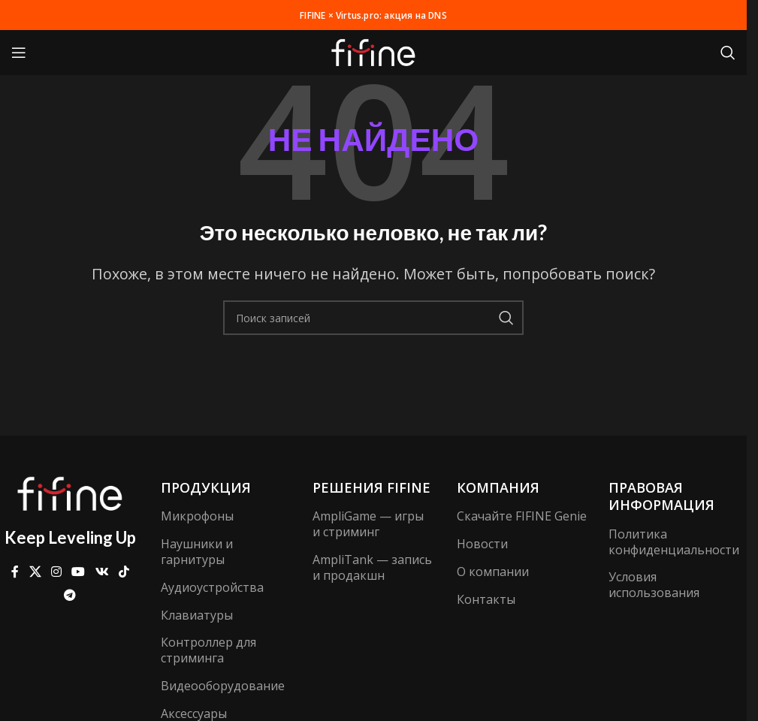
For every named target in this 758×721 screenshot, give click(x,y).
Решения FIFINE (371, 487)
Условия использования (654, 585)
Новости (482, 543)
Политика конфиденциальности (674, 542)
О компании (493, 571)
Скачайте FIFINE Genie (522, 516)
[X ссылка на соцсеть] (35, 572)
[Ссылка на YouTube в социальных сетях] (78, 572)
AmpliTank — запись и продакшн (372, 567)
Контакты (486, 599)
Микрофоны (197, 516)
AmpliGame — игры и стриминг (368, 524)
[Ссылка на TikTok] (123, 572)
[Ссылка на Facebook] (15, 572)
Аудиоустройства (212, 587)
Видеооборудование (221, 685)
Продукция (206, 487)
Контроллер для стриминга (208, 650)
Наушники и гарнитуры (197, 551)
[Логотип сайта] (373, 51)
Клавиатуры (197, 615)
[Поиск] (728, 53)
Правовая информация (661, 496)
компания (498, 487)
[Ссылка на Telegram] (70, 595)
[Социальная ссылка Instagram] (56, 572)
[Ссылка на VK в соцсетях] (101, 572)
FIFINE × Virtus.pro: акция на (373, 15)
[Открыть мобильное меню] (19, 53)
